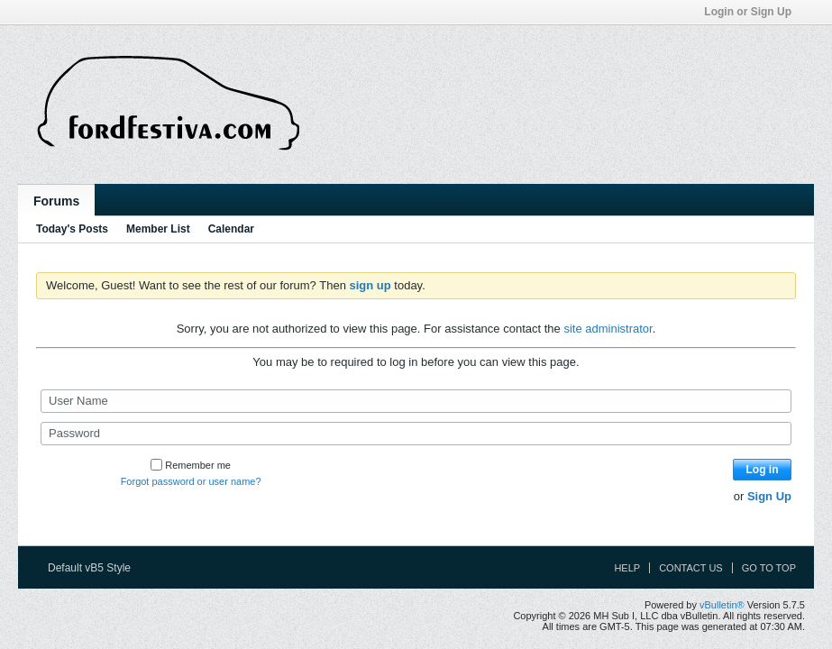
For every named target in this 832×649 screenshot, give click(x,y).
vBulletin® (722, 604)
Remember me (191, 465)
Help (627, 567)
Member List (158, 229)
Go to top (769, 567)
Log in (762, 469)
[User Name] (416, 401)
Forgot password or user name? (191, 481)
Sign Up (769, 496)
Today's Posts (72, 229)
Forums (56, 201)
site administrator (607, 328)
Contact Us (691, 567)
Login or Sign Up (753, 11)
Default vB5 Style (95, 568)
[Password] (416, 433)
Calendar (231, 229)
